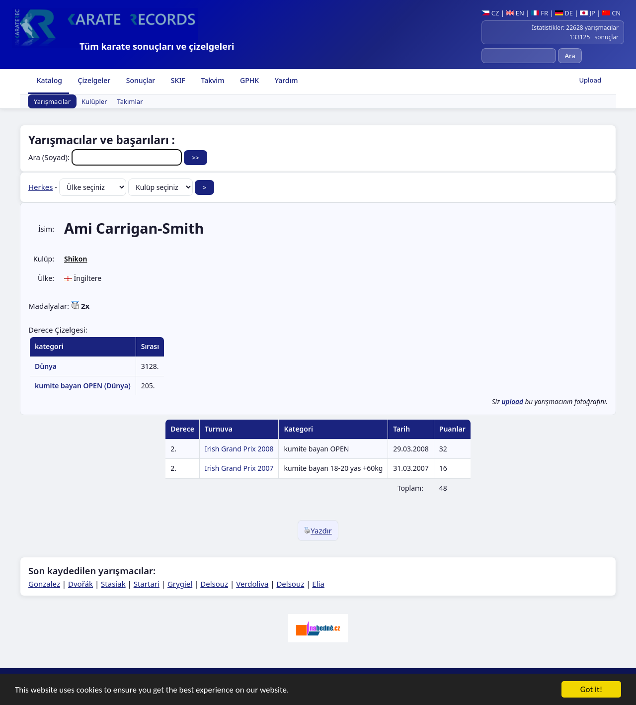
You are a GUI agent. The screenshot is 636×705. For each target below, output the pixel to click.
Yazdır (318, 530)
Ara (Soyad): (106, 157)
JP (587, 12)
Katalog (48, 80)
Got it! (591, 690)
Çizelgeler (93, 80)
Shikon (75, 259)
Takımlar (130, 101)
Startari (146, 584)
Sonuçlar (139, 80)
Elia (318, 584)
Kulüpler (94, 101)
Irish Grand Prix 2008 (239, 448)
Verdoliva (252, 584)
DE (564, 12)
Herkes (40, 187)
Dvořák (80, 584)
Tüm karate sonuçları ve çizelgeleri (157, 46)
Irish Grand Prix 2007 (239, 468)
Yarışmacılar (52, 101)
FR (539, 12)
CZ (490, 12)
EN (515, 12)
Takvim (212, 80)
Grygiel (179, 584)
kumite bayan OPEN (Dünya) (83, 385)
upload (512, 401)
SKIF (177, 80)
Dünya (46, 366)
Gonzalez (44, 584)
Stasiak (113, 584)
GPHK (248, 80)
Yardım (285, 80)
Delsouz (214, 584)
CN (611, 12)
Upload (590, 80)
